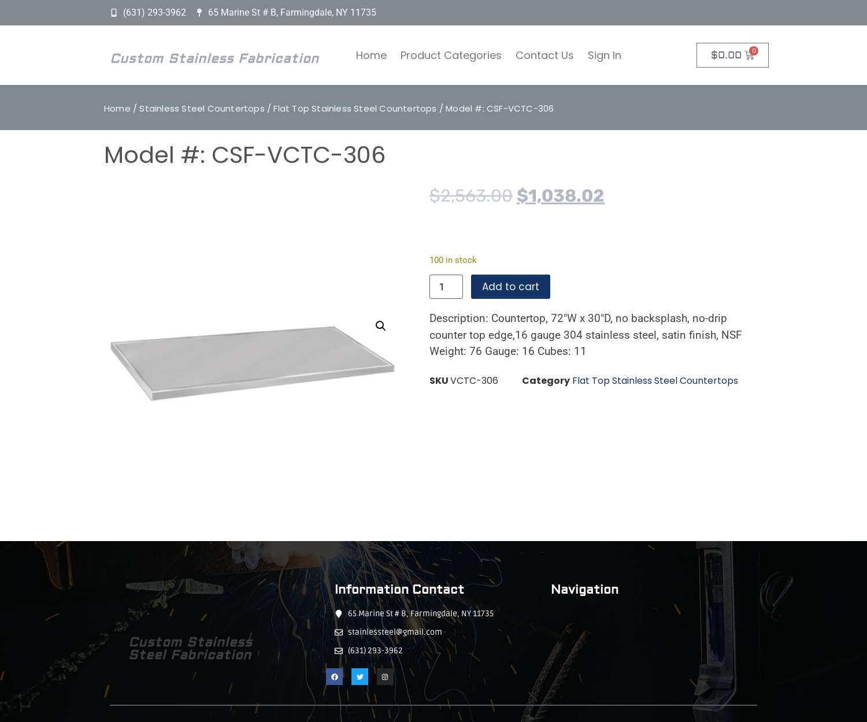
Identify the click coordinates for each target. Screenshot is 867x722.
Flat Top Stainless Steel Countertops (354, 108)
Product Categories (451, 55)
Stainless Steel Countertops (201, 108)
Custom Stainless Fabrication (214, 62)
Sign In (604, 55)
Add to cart (510, 287)
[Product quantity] (446, 287)
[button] (380, 326)
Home (371, 55)
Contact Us (545, 55)
